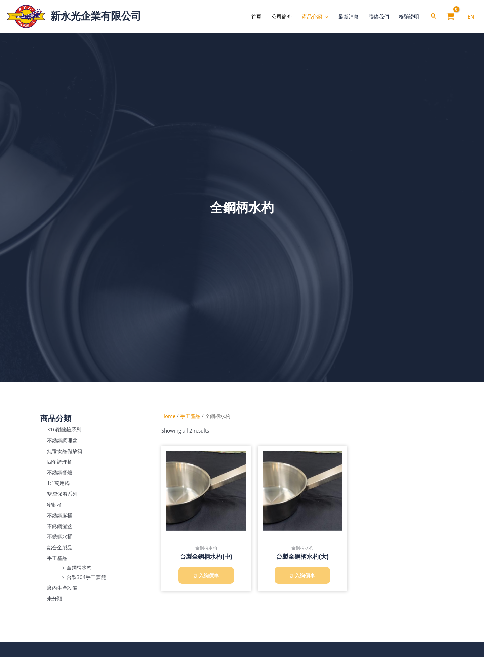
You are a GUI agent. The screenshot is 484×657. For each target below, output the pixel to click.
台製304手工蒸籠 (86, 577)
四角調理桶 (59, 461)
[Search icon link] (434, 17)
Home (168, 416)
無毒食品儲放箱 (64, 451)
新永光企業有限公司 (95, 16)
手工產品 (57, 558)
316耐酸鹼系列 (64, 429)
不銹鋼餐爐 (59, 472)
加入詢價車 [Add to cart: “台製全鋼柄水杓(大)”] (302, 575)
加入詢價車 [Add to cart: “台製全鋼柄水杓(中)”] (206, 575)
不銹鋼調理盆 (62, 440)
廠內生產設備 (62, 587)
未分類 (54, 598)
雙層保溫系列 (62, 493)
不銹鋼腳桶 (59, 515)
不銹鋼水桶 (59, 536)
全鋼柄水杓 (79, 567)
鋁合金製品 (59, 547)
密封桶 (54, 504)
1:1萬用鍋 (58, 483)
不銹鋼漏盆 (59, 525)
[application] (325, 16)
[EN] (471, 16)
